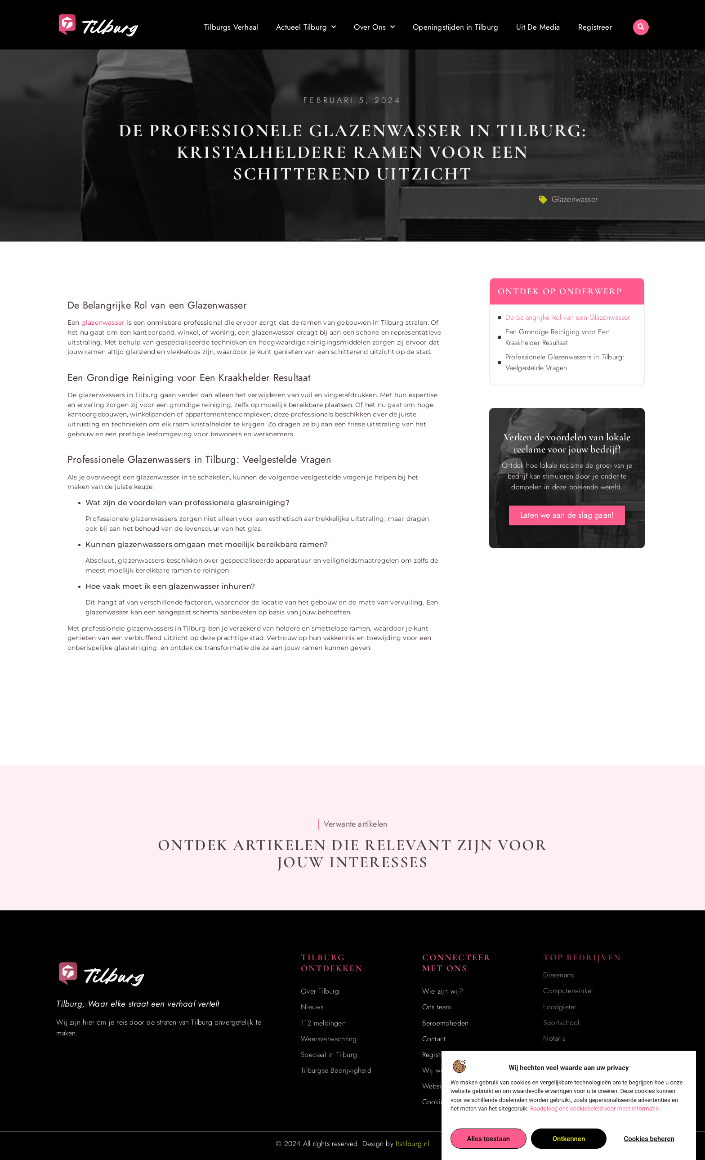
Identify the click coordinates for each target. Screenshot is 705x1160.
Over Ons (374, 25)
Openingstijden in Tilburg (455, 24)
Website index (444, 1086)
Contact (434, 1039)
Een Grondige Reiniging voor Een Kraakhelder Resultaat (557, 337)
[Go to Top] (670, 1092)
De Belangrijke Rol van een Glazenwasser (567, 317)
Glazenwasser (575, 199)
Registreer (595, 24)
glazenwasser (103, 322)
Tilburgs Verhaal (231, 24)
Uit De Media (538, 24)
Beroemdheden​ (445, 1023)
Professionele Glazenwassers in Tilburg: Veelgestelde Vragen (565, 362)
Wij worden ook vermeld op (465, 1070)
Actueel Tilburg (306, 25)
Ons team (436, 1007)
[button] (641, 24)
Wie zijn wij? (443, 991)
